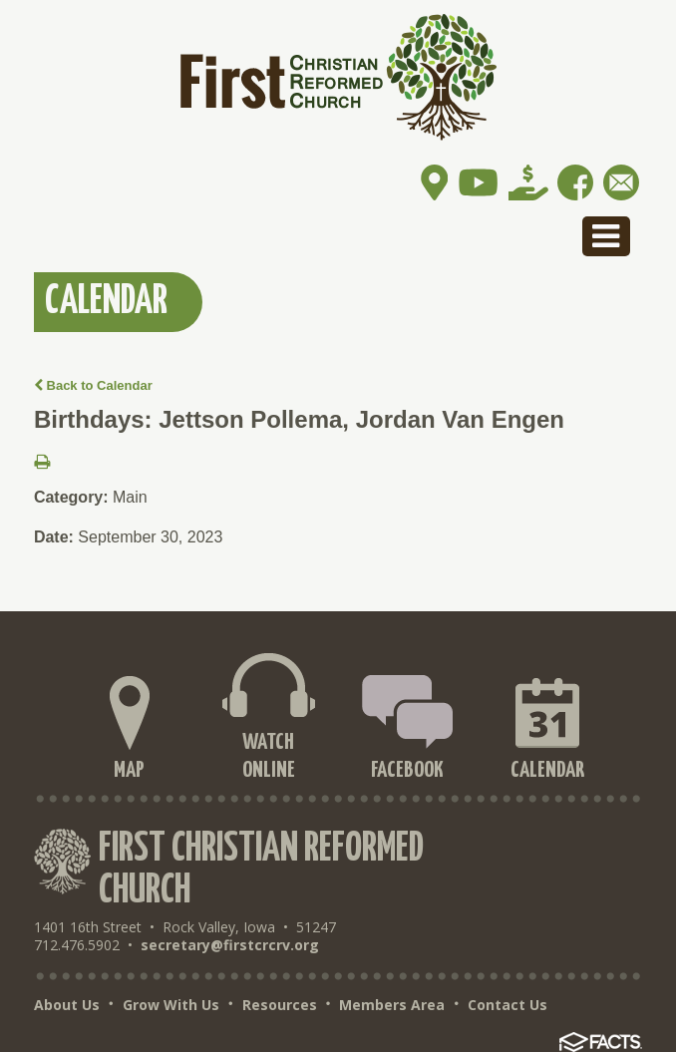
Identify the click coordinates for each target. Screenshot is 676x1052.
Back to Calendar (93, 385)
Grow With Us (171, 1005)
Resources (279, 1005)
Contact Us (507, 1005)
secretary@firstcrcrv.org (230, 944)
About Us (67, 1005)
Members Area (392, 1005)
